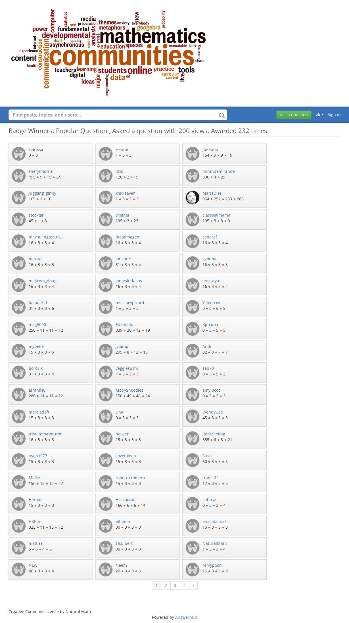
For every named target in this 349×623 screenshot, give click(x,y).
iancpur (123, 258)
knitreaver (125, 193)
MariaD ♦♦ (211, 193)
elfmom (123, 521)
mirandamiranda (218, 171)
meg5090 (37, 324)
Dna (119, 412)
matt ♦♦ (36, 543)
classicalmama (216, 215)
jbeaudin (211, 149)
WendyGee (212, 412)
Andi (206, 346)
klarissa (36, 149)
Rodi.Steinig (213, 434)
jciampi (122, 346)
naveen (122, 434)
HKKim (35, 521)
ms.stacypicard (130, 302)
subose (209, 499)
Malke (34, 477)
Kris (119, 171)
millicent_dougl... (45, 280)
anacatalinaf (214, 521)
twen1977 (38, 455)
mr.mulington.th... (46, 237)
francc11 (210, 477)
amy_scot (211, 390)
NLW (33, 565)
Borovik (36, 368)
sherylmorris (41, 171)
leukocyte (211, 280)
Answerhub (186, 617)
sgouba (209, 258)
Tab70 (208, 368)
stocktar (36, 215)
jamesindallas (129, 280)
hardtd (35, 258)
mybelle (36, 346)
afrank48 (37, 390)
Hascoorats (126, 499)
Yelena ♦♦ (211, 302)
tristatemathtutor (45, 434)
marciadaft (39, 412)
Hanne (122, 149)
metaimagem (128, 237)
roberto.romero (130, 477)
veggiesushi (127, 368)
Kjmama (210, 324)
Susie (207, 455)
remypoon (212, 565)
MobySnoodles (129, 390)
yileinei (122, 215)
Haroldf (36, 499)
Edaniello (124, 324)
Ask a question (294, 114)
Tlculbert (124, 543)
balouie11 (38, 302)
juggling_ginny (42, 193)
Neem (121, 565)
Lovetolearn (127, 455)
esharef (209, 237)
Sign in (334, 114)
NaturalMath (214, 543)
